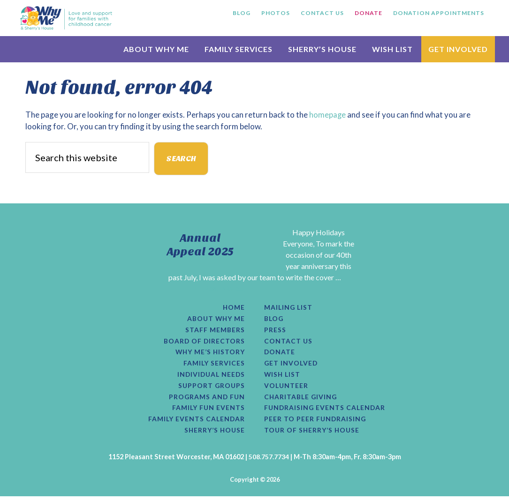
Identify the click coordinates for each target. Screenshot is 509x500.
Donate (280, 354)
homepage (327, 114)
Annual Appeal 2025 (200, 244)
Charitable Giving (301, 399)
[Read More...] (223, 288)
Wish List (283, 376)
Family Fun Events (208, 411)
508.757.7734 (269, 460)
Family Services (213, 365)
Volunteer (286, 388)
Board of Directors (204, 342)
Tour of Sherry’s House (313, 434)
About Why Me (215, 319)
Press (275, 331)
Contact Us (288, 342)
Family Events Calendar (195, 422)
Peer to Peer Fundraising (315, 422)
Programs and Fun (206, 399)
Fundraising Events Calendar (325, 411)
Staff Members (215, 331)
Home (233, 308)
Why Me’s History (209, 354)
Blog (274, 319)
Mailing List (289, 308)
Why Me (66, 17)
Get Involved (291, 365)
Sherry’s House (213, 434)
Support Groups (211, 388)
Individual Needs (210, 376)
